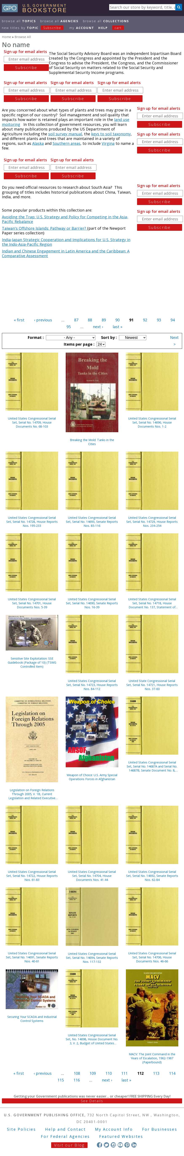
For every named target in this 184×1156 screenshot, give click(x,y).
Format (35, 337)
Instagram (113, 1145)
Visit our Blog (69, 1145)
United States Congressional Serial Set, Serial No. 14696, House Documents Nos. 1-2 (152, 422)
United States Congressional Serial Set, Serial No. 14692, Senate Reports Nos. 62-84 (152, 876)
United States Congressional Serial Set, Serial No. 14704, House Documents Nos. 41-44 (92, 876)
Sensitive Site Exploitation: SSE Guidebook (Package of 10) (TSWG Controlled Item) (32, 662)
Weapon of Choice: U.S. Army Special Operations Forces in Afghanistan (92, 777)
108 (77, 1073)
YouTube (120, 1145)
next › (98, 326)
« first (19, 319)
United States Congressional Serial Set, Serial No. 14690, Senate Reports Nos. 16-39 (92, 603)
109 (92, 1073)
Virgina (108, 143)
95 (69, 326)
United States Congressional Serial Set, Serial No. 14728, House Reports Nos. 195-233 (32, 522)
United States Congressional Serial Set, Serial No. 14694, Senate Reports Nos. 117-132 (92, 958)
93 (159, 319)
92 (145, 319)
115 (60, 1080)
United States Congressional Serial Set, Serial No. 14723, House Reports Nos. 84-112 (92, 685)
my (81, 28)
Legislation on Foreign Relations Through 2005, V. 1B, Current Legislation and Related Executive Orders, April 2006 (31, 794)
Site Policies (21, 1129)
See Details (92, 1101)
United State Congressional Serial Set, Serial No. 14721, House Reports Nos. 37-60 (152, 685)
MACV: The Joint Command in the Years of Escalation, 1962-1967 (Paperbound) (152, 1058)
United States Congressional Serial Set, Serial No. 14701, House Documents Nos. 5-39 (32, 603)
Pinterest (127, 1145)
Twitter (106, 1145)
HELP (103, 28)
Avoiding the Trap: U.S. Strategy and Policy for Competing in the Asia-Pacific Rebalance (65, 219)
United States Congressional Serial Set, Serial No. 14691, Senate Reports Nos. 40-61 (32, 957)
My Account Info (114, 1129)
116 (76, 1080)
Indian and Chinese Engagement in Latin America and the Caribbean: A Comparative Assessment (65, 253)
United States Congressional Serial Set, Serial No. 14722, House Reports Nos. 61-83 (32, 876)
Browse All (19, 21)
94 (173, 319)
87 (76, 319)
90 (117, 319)
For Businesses (159, 1129)
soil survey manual (65, 133)
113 (156, 1073)
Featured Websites (121, 1136)
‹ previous (43, 319)
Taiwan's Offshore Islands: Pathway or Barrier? (44, 228)
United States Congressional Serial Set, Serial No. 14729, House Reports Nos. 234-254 (152, 522)
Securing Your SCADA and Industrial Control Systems (32, 1019)
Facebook (99, 1145)
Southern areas (66, 143)
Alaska (38, 143)
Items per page (78, 344)
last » (117, 326)
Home (6, 37)
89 (104, 319)
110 (108, 1073)
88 (90, 319)
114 (172, 1073)
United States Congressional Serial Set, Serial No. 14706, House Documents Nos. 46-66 (152, 957)
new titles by (35, 28)
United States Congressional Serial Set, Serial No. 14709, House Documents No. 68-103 (32, 422)
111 (124, 1073)
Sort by (108, 337)
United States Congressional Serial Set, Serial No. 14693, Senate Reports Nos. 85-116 (92, 522)
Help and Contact (65, 1129)
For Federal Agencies (65, 1136)
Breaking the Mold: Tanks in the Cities (92, 442)
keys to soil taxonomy (111, 133)
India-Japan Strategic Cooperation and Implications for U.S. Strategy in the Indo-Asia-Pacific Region (66, 242)
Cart (118, 28)
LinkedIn (134, 1145)
